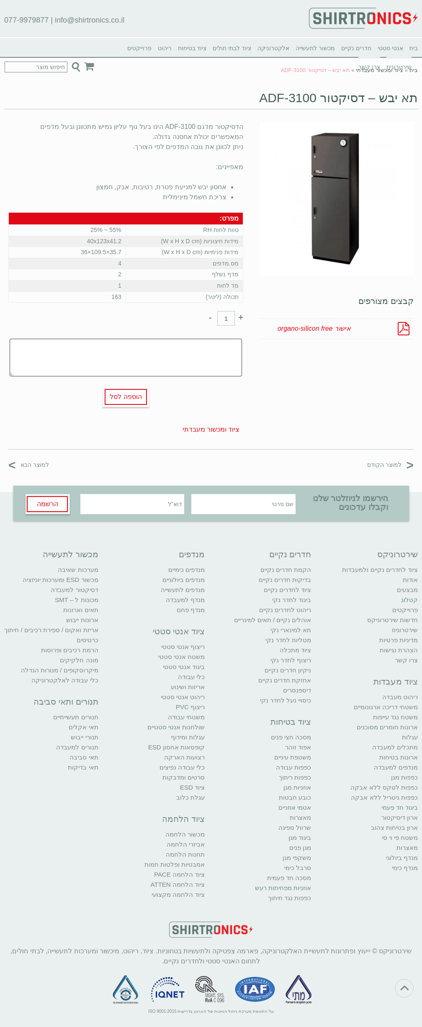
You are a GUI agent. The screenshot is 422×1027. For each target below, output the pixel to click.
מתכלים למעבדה (395, 747)
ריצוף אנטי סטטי (183, 646)
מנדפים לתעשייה (183, 589)
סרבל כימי (297, 867)
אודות (410, 579)
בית (413, 48)
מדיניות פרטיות (398, 639)
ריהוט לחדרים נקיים (285, 609)
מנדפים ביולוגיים (183, 579)
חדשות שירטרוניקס (392, 619)
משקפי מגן (297, 857)
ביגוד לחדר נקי (291, 599)
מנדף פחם (191, 609)
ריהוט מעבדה (400, 696)
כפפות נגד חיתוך (289, 897)
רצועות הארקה (184, 757)
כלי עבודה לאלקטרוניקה (64, 680)
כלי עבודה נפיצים (182, 767)
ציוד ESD (192, 787)
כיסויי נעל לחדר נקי (285, 700)
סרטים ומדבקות (183, 777)
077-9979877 (26, 20)
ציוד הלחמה (183, 819)
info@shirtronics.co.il (89, 20)
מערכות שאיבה (78, 569)
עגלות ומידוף (188, 737)
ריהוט (165, 48)
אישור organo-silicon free (314, 328)
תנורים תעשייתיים (75, 717)
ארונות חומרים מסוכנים (387, 727)
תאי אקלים (83, 727)
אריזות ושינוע (188, 686)
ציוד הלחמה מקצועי (178, 894)
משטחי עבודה (186, 717)
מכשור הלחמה (185, 834)
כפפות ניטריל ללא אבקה (384, 797)
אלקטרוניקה (273, 48)
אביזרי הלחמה (186, 844)
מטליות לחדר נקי (288, 639)
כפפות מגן (404, 777)
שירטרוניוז (405, 629)
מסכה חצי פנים (291, 737)
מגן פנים (300, 847)
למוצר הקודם (390, 464)
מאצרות (407, 847)
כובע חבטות (295, 797)
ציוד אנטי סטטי (179, 631)
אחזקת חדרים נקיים (284, 680)
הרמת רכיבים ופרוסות (69, 650)
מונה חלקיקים (79, 660)
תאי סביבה (83, 757)
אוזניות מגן (297, 787)
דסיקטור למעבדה (74, 589)
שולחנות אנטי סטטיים (176, 727)
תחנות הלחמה (185, 854)
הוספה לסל (126, 396)
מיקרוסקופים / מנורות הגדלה (59, 670)
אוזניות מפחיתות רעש (283, 887)
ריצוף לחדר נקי (290, 660)
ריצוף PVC (190, 706)
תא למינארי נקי (290, 629)
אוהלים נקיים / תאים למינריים (272, 619)
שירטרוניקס (397, 554)
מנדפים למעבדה (396, 767)
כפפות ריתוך (295, 777)
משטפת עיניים (292, 757)
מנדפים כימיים (186, 569)
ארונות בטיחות (398, 757)
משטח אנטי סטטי (181, 656)
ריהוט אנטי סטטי (183, 696)
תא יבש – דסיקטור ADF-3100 (338, 98)
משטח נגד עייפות (395, 717)
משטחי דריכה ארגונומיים (386, 706)
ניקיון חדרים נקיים (288, 670)
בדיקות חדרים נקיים (285, 579)
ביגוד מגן (299, 837)
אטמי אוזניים (294, 807)
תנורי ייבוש (84, 737)
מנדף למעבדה (185, 599)
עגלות (410, 737)
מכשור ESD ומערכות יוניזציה (60, 579)
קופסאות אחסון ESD (176, 747)
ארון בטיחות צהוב (394, 827)
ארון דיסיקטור (399, 817)
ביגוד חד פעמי (399, 807)
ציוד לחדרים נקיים (287, 589)
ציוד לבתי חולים (232, 48)
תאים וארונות (80, 609)
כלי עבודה (191, 676)
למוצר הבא (28, 464)
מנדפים (192, 554)
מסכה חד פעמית (289, 877)
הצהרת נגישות (399, 650)
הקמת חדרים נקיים (285, 569)
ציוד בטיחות (192, 48)
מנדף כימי (405, 867)
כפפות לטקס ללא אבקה (384, 787)
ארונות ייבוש (82, 619)
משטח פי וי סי (400, 837)
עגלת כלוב (190, 797)
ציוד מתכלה (295, 650)
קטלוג (409, 599)
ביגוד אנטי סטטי (184, 666)
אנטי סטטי (390, 48)
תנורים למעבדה (77, 747)
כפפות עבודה (293, 767)
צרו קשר (406, 660)
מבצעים (407, 589)
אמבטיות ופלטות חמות (174, 864)
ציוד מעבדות (395, 681)
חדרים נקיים (356, 48)
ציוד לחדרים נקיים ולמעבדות (380, 569)
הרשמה (47, 503)
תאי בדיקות (83, 767)
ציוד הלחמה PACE (179, 874)
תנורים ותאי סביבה (65, 701)
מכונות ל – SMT (76, 599)
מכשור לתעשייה (315, 48)
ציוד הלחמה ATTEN (178, 884)
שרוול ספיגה (294, 827)
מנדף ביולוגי (402, 857)
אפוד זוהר (298, 747)
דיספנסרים (297, 690)
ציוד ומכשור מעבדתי (379, 70)
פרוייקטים (139, 48)
